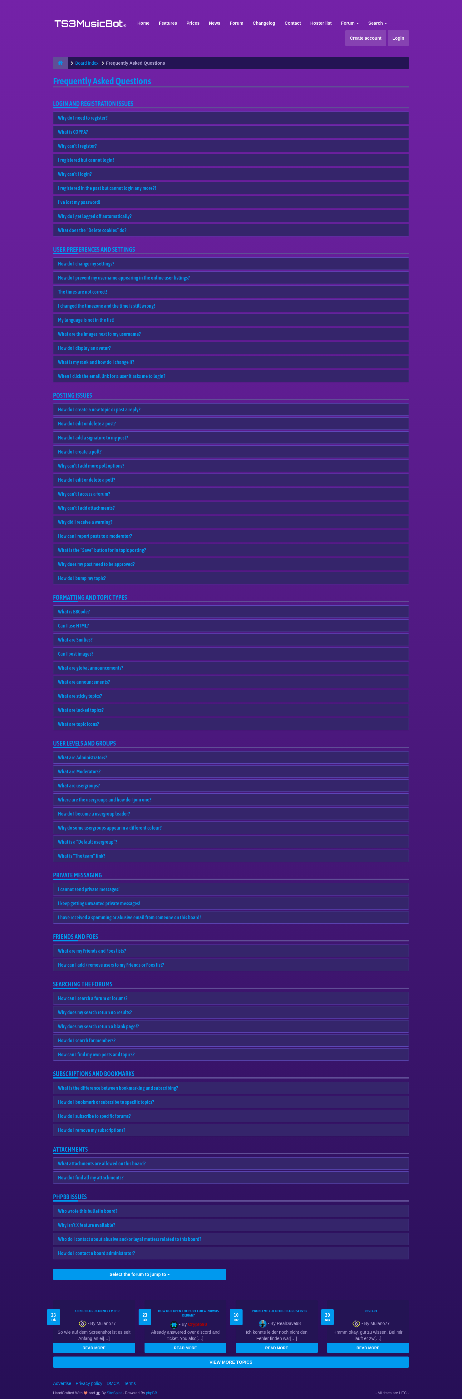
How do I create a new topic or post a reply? (99, 409)
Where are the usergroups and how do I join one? (104, 799)
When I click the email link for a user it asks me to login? (111, 376)
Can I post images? (76, 654)
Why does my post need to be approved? (96, 564)
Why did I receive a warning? (85, 522)
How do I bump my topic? (82, 578)
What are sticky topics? (80, 696)
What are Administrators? (82, 757)
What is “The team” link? (81, 856)
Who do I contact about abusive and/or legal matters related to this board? (129, 1239)
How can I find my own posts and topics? (96, 1054)
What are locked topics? (81, 710)
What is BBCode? (74, 611)
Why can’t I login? (75, 174)
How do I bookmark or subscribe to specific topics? (106, 1102)
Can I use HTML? (73, 625)
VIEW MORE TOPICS (230, 1362)
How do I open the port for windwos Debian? (188, 1313)
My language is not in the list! (86, 320)
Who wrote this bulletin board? (87, 1211)
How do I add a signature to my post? (93, 437)
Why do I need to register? (83, 118)
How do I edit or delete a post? (87, 423)
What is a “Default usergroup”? (87, 842)
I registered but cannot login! (86, 160)
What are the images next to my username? (99, 334)
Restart (371, 1311)
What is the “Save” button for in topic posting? (102, 550)
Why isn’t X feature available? (86, 1225)
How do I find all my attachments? (91, 1177)
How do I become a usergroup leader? (94, 813)
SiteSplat (114, 1393)
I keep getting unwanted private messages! (99, 903)
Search (377, 23)
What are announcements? (84, 682)
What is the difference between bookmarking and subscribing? (118, 1088)
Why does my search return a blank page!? (98, 1026)
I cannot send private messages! (89, 889)
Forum (236, 23)
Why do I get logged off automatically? (95, 216)
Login (398, 38)
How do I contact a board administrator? (96, 1253)
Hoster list (321, 23)
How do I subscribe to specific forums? (94, 1116)
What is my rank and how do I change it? (96, 362)
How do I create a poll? (79, 451)
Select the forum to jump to (140, 1274)
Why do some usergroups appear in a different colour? (110, 828)
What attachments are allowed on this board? (102, 1163)
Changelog (264, 23)
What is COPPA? (73, 132)
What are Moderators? (79, 771)
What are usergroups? (79, 785)
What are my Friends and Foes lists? (92, 951)
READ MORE (94, 1348)
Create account (365, 38)
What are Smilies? (75, 639)
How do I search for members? (86, 1040)
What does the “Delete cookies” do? (92, 230)
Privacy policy (89, 1383)
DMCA (113, 1383)
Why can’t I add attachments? (86, 508)
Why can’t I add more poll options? (91, 466)
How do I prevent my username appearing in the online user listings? (124, 277)
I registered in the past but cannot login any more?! (107, 188)
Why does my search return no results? (95, 1012)
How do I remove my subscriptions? (91, 1130)
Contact (293, 23)
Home (143, 23)
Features (168, 23)
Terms (130, 1383)
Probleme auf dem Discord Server (279, 1311)
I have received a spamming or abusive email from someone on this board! (129, 917)
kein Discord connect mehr (97, 1311)
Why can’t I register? (77, 146)
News (214, 23)
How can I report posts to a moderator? (95, 536)
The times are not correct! (82, 292)
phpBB (151, 1393)
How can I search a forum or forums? (92, 998)
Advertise (62, 1383)
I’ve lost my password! (79, 202)
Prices (192, 23)
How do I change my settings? (86, 263)
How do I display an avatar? (84, 348)
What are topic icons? (78, 724)
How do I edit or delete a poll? (86, 480)
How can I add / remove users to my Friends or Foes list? (111, 965)
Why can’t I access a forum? (84, 494)
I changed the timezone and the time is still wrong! (106, 306)
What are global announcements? (90, 668)
